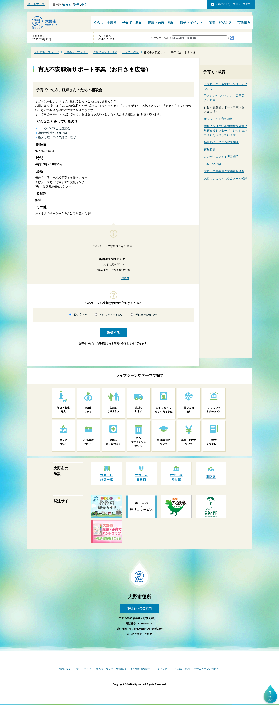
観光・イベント (191, 23)
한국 (77, 4)
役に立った (80, 314)
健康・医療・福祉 (161, 23)
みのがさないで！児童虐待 (221, 156)
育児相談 (209, 149)
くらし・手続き (105, 23)
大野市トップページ (46, 52)
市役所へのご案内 (139, 608)
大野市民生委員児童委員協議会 (224, 171)
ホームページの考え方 (206, 668)
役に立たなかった (146, 314)
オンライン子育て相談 (218, 119)
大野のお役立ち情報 (76, 52)
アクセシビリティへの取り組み (172, 669)
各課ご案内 (65, 669)
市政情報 (244, 23)
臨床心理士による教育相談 (221, 142)
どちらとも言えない (111, 314)
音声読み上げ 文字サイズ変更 (233, 4)
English (67, 4)
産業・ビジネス (220, 23)
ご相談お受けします (105, 52)
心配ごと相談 (212, 164)
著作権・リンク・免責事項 (111, 669)
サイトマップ (36, 4)
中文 (84, 4)
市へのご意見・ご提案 (139, 634)
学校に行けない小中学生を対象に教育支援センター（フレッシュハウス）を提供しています (225, 130)
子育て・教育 (132, 23)
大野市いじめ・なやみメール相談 (225, 178)
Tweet (125, 278)
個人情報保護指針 (140, 669)
